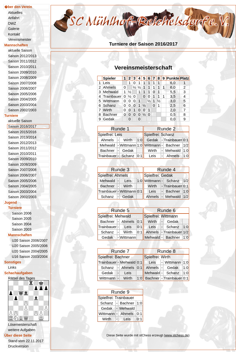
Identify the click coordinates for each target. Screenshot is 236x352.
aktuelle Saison (20, 50)
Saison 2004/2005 (22, 99)
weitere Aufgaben (21, 330)
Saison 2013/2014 (22, 137)
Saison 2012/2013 (22, 56)
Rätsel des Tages (28, 298)
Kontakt (14, 34)
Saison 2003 (21, 229)
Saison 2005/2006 (22, 94)
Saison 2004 (21, 224)
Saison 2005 (21, 219)
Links (12, 267)
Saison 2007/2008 (22, 83)
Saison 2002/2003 (22, 110)
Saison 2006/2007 (22, 88)
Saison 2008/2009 (22, 78)
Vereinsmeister (19, 40)
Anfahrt (13, 18)
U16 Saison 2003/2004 (30, 257)
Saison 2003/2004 (22, 105)
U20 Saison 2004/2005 (30, 251)
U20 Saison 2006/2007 (30, 240)
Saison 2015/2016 (22, 132)
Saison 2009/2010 (22, 72)
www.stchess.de (176, 335)
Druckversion (18, 346)
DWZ (12, 23)
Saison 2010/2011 (22, 67)
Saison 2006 (21, 213)
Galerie (13, 29)
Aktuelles (15, 13)
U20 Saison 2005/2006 (30, 246)
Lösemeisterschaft (22, 325)
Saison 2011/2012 (22, 61)
